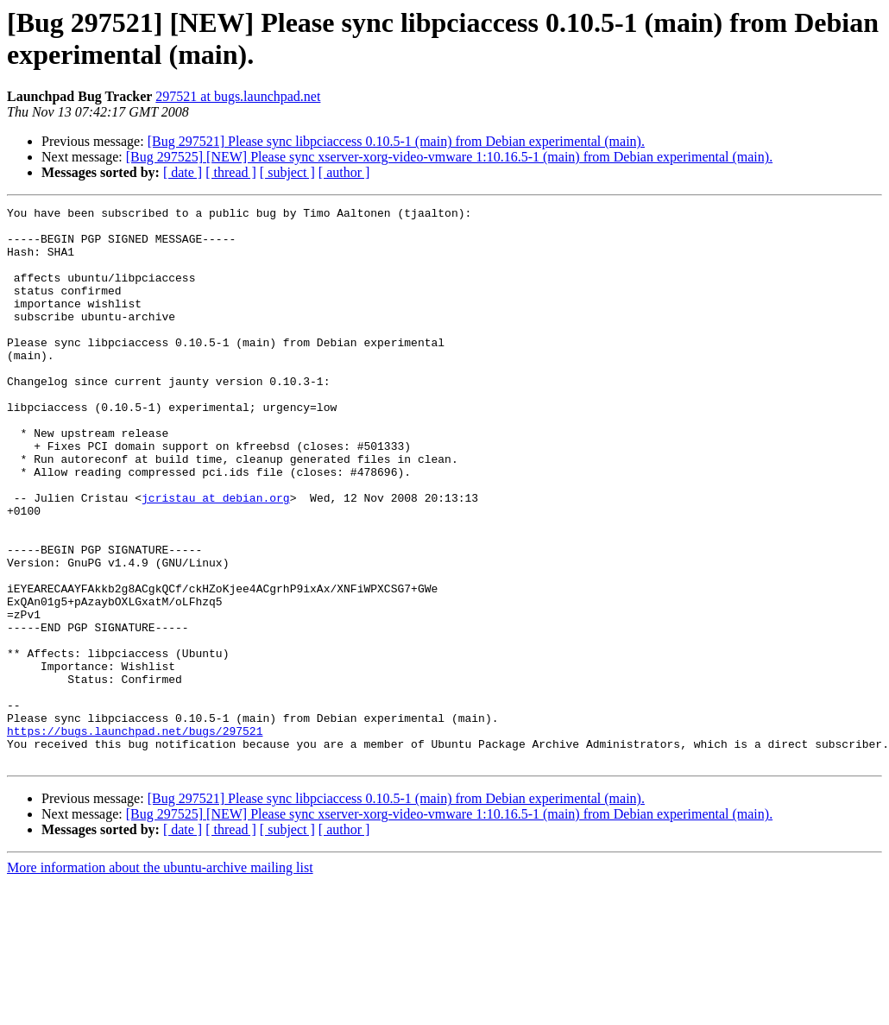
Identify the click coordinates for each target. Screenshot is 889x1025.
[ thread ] (230, 172)
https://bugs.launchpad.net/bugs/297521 (134, 837)
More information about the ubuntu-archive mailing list (160, 978)
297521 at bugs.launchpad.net (237, 96)
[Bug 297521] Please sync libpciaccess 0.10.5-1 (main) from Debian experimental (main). (396, 141)
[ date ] (182, 172)
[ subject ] (287, 172)
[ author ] (344, 172)
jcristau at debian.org (216, 557)
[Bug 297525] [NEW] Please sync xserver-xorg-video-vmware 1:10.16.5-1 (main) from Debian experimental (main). (449, 156)
